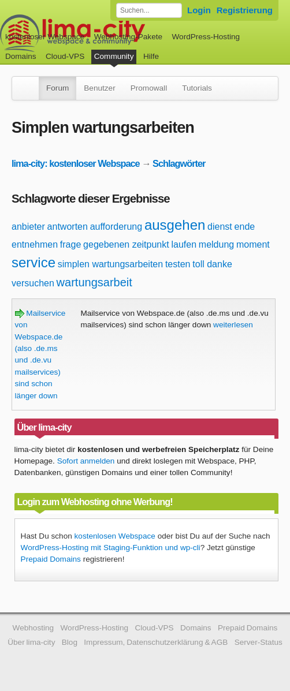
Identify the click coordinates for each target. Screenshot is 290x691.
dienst (219, 226)
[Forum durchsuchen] (149, 10)
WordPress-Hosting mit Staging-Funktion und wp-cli (110, 547)
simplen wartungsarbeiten (110, 264)
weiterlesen (233, 324)
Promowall (149, 88)
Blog (69, 642)
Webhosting (33, 627)
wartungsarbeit (94, 282)
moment (253, 244)
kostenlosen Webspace (115, 536)
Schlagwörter (179, 163)
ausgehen (174, 225)
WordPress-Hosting (206, 36)
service (33, 262)
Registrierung (245, 10)
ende (245, 226)
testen (178, 264)
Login (199, 10)
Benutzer (99, 88)
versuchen (33, 283)
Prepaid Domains (51, 559)
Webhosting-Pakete (128, 36)
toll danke (212, 264)
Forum (57, 88)
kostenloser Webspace (44, 36)
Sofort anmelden (86, 461)
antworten (67, 226)
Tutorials (197, 88)
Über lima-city (31, 642)
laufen (183, 244)
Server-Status (258, 642)
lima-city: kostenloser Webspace (76, 163)
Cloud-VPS (65, 56)
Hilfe (151, 56)
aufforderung (116, 226)
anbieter (28, 226)
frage (70, 244)
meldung (216, 244)
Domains (20, 56)
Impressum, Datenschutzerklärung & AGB (156, 642)
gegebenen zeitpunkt (126, 244)
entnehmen (35, 244)
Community (114, 56)
